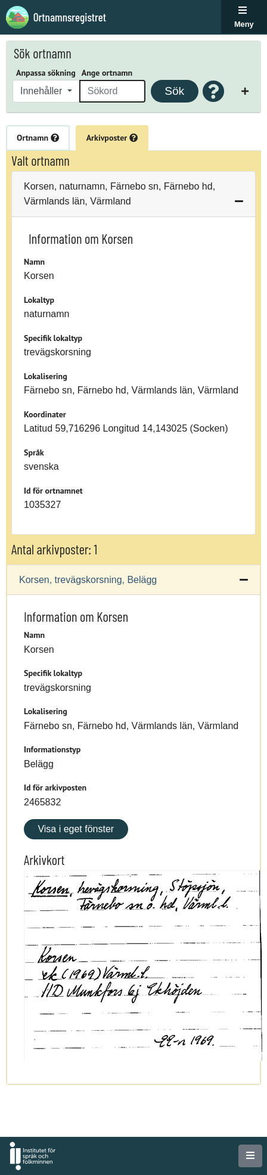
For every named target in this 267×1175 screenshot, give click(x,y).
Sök (174, 91)
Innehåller (42, 91)
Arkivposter (112, 137)
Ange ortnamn (107, 72)
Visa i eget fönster (76, 829)
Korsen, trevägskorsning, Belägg (88, 580)
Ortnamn (38, 137)
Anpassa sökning (46, 72)
